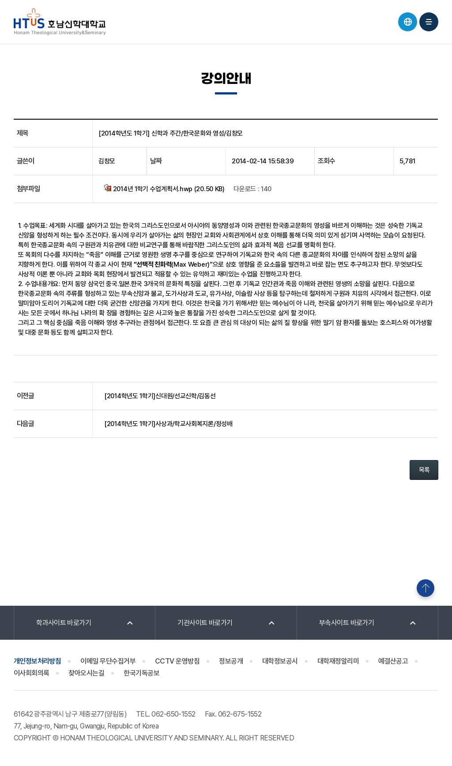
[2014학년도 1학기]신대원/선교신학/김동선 (160, 396)
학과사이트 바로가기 (63, 623)
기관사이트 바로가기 (205, 623)
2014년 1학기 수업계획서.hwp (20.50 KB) (164, 188)
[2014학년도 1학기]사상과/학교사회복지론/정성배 (168, 424)
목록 (424, 469)
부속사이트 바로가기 (346, 623)
